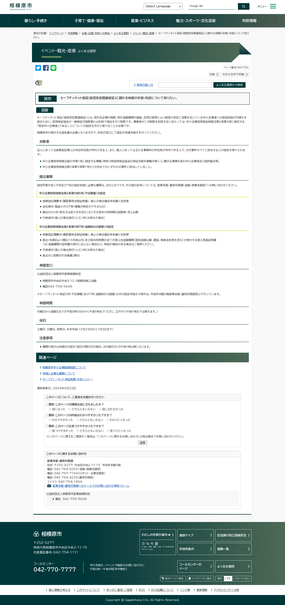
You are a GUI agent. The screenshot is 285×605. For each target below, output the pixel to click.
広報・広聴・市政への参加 (96, 33)
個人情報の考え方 (59, 590)
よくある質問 (121, 33)
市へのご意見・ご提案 (119, 590)
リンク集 (185, 590)
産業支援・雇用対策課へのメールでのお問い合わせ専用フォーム (91, 485)
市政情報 (249, 20)
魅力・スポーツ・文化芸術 (196, 20)
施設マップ (186, 535)
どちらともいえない (84, 409)
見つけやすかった (62, 430)
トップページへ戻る (202, 578)
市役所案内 (186, 548)
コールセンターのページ (190, 566)
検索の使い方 (145, 85)
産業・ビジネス (142, 20)
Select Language (158, 6)
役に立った (58, 409)
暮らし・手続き (35, 20)
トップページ (56, 33)
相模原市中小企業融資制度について (64, 367)
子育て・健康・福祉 (89, 20)
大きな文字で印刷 (233, 74)
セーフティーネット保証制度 (68, 379)
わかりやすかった (62, 420)
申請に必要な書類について (59, 373)
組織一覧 (223, 548)
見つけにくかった (120, 430)
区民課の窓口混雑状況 (231, 535)
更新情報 (201, 590)
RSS (142, 590)
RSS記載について (162, 590)
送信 (142, 442)
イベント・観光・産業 (143, 33)
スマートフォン (242, 578)
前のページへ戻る (174, 578)
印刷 (212, 74)
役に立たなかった (113, 409)
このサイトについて (88, 590)
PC (229, 578)
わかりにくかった (120, 420)
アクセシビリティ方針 (226, 590)
